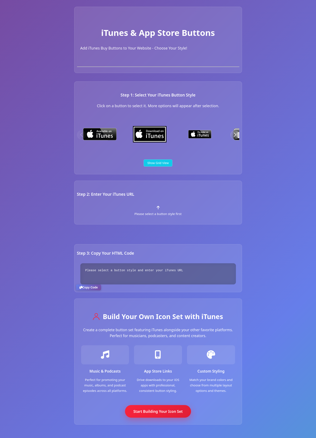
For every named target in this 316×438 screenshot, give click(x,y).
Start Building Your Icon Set (158, 411)
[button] (234, 134)
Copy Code (88, 287)
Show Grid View (158, 163)
